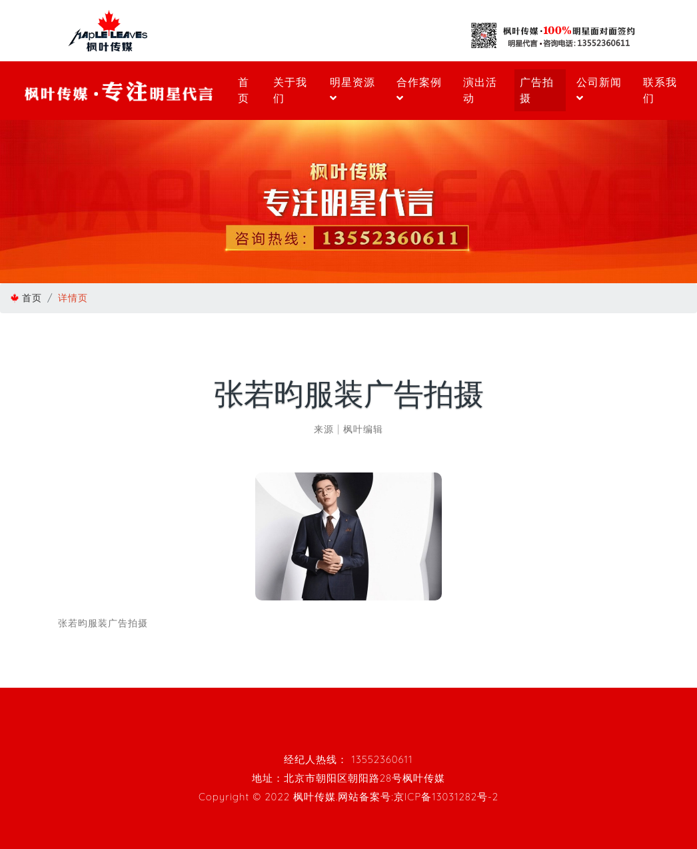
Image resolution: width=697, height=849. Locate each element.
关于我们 (290, 90)
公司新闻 (599, 89)
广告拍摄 (537, 90)
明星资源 (352, 89)
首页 (243, 90)
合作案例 (419, 89)
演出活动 (480, 90)
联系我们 (660, 90)
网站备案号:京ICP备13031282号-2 (418, 796)
